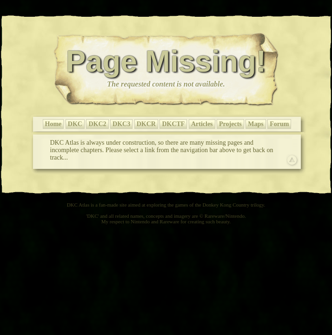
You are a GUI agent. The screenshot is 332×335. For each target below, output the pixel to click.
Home (53, 124)
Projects (230, 124)
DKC (75, 124)
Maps (255, 124)
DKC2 (97, 124)
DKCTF (173, 124)
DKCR (146, 124)
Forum (279, 124)
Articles (202, 124)
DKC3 (121, 124)
